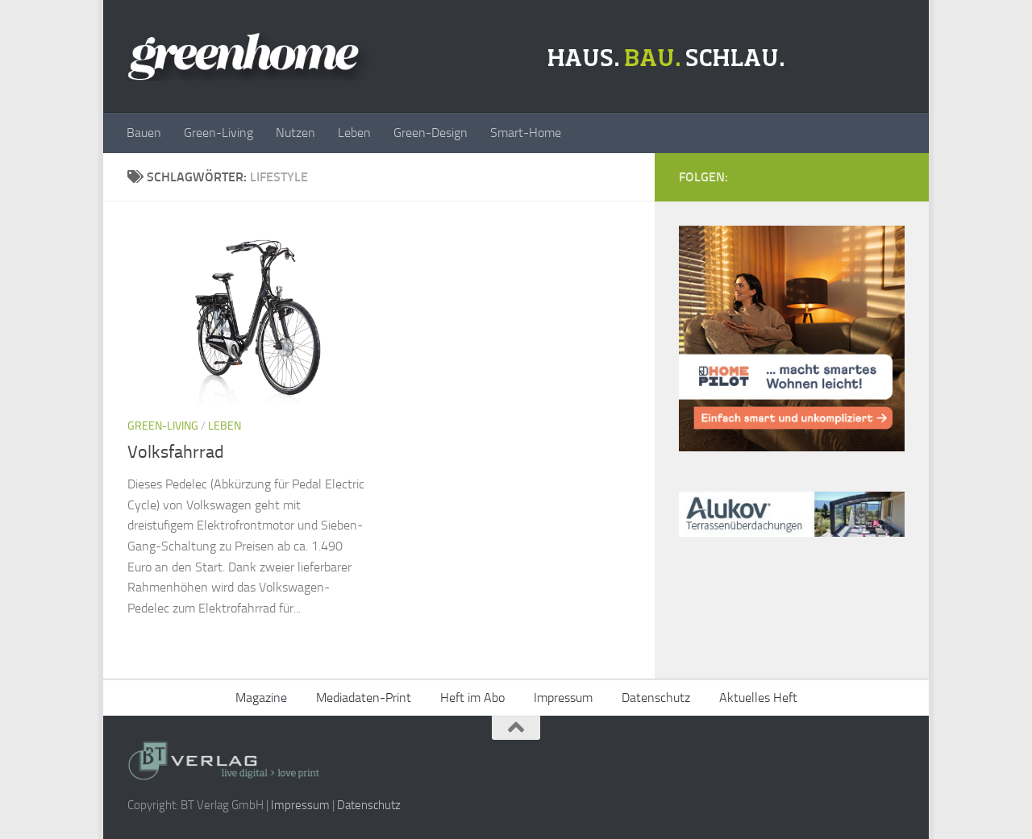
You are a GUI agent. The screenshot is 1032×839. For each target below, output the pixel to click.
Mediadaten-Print (363, 697)
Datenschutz (656, 697)
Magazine (261, 697)
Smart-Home (525, 132)
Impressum (563, 697)
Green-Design (430, 132)
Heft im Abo (472, 697)
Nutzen (295, 132)
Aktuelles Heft (758, 697)
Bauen (144, 132)
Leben (354, 132)
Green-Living (218, 132)
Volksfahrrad (175, 452)
